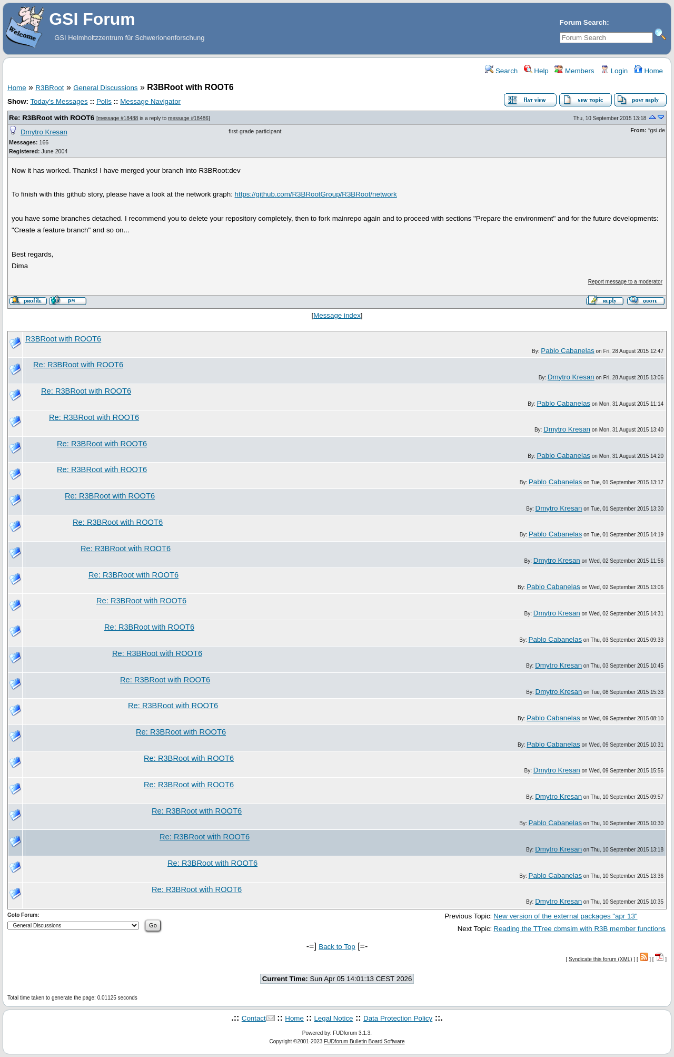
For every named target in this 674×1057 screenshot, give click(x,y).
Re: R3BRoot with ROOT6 (51, 118)
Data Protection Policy (397, 1018)
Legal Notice (333, 1018)
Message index (337, 315)
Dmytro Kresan (44, 132)
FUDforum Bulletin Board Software (364, 1041)
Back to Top (337, 947)
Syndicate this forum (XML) (600, 959)
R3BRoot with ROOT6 (63, 339)
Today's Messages (58, 101)
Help (536, 71)
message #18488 (118, 118)
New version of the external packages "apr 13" (565, 916)
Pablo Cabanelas (567, 351)
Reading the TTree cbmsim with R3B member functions (579, 929)
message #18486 (188, 118)
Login (614, 71)
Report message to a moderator (625, 282)
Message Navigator (150, 101)
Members (574, 71)
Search (501, 71)
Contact (254, 1018)
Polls (104, 101)
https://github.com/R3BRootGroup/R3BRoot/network (316, 194)
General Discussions (105, 88)
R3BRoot (49, 88)
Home (648, 71)
